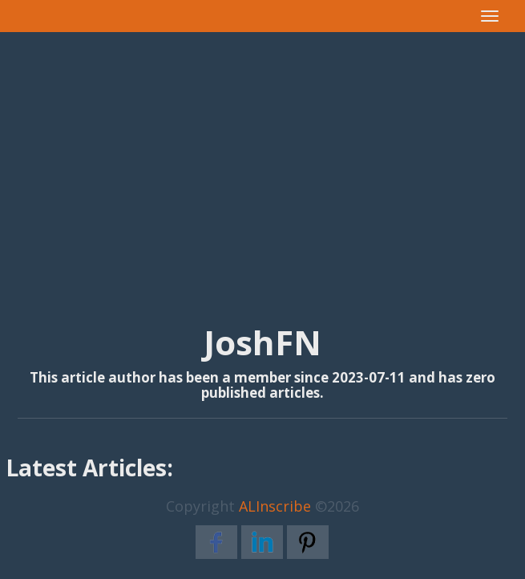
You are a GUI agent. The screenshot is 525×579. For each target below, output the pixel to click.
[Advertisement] (262, 161)
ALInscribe (275, 506)
